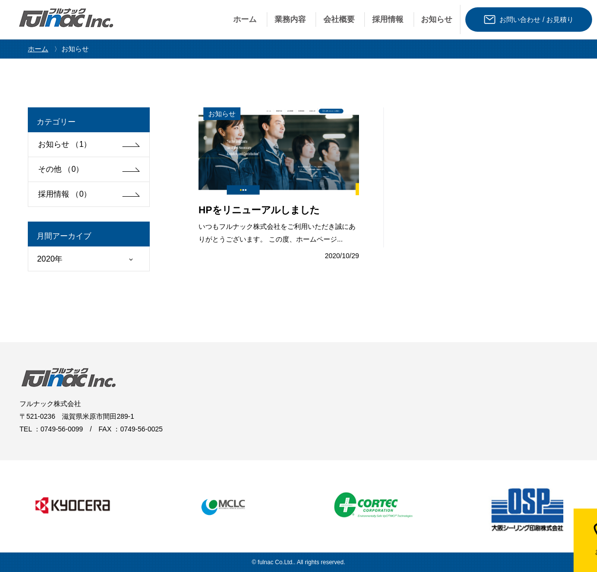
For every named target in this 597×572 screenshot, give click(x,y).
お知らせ (436, 19)
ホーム (245, 19)
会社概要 (339, 19)
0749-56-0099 (61, 429)
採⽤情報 (387, 19)
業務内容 (290, 19)
